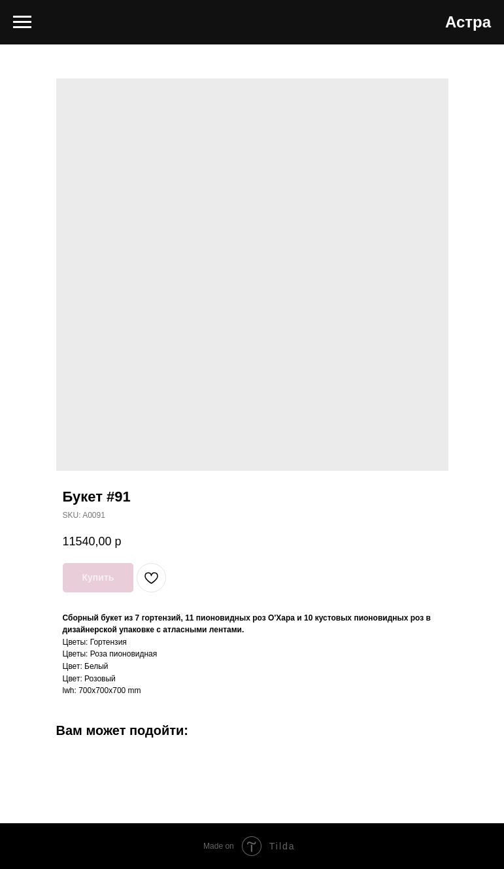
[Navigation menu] (22, 22)
